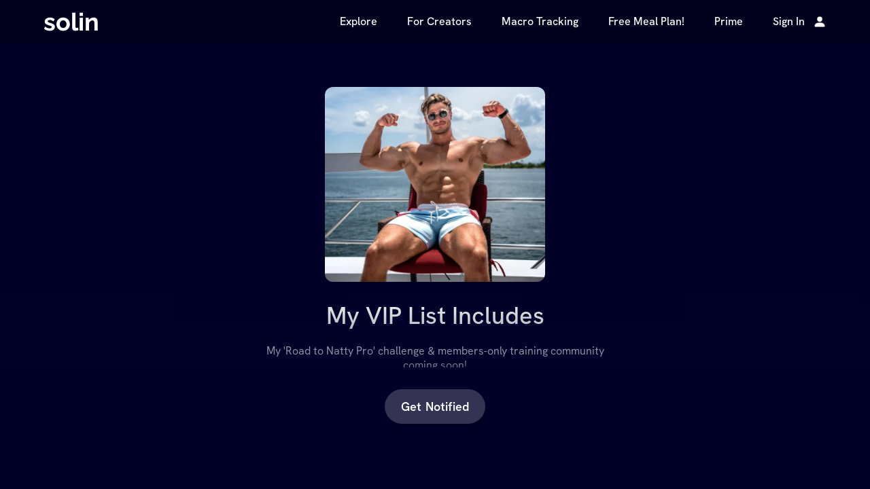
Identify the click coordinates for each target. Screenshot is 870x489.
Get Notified (435, 406)
